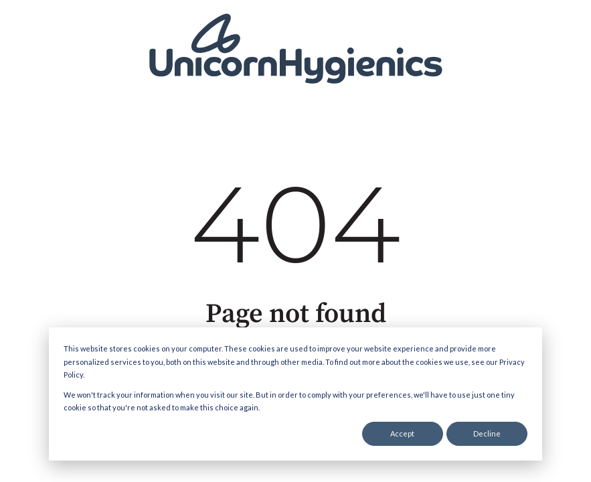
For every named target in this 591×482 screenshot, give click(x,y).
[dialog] (295, 394)
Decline (487, 433)
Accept (402, 433)
